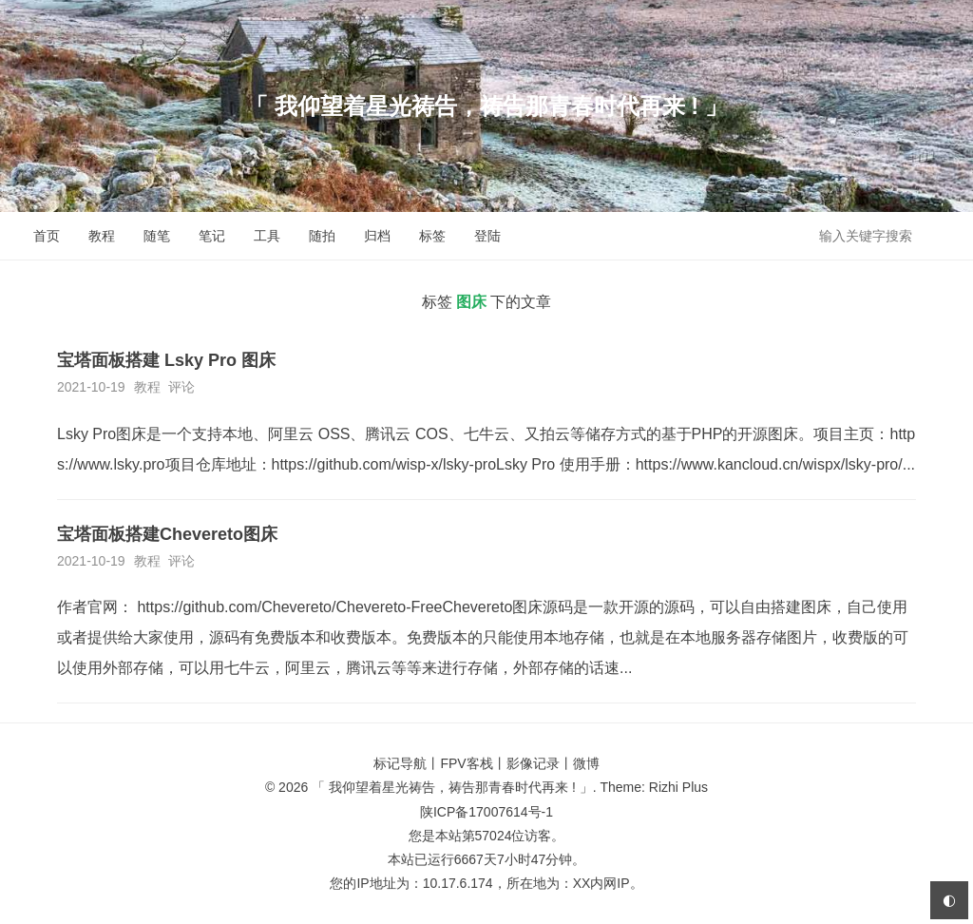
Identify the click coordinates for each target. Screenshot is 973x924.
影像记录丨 (539, 763)
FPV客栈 (466, 763)
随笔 (156, 235)
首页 (46, 235)
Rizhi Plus (678, 787)
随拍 (322, 235)
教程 (101, 235)
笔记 (212, 235)
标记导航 (400, 763)
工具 (267, 235)
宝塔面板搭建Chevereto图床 (167, 534)
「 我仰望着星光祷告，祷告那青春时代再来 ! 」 (486, 106)
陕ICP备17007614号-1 (486, 811)
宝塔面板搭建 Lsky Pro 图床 (166, 360)
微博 (586, 763)
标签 (432, 235)
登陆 (487, 235)
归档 (377, 235)
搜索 (942, 234)
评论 (181, 387)
